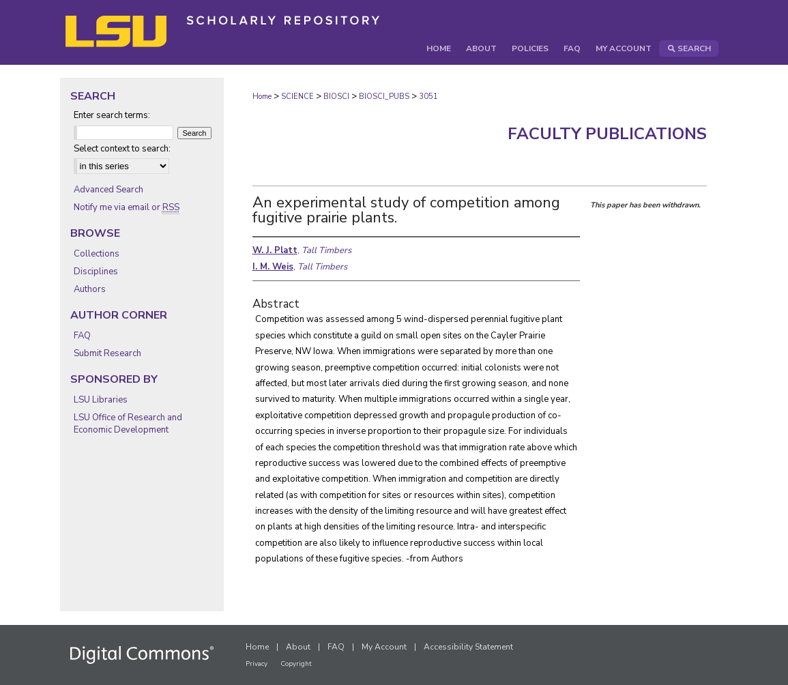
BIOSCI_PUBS (384, 96)
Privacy (256, 664)
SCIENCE (297, 96)
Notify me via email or (126, 207)
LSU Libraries (101, 400)
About (298, 646)
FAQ (82, 336)
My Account (384, 646)
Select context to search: (122, 149)
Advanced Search (108, 190)
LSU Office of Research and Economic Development (128, 423)
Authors (90, 289)
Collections (96, 254)
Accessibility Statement (468, 646)
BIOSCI (336, 96)
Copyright (296, 664)
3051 (428, 96)
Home (262, 96)
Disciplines (96, 271)
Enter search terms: (112, 115)
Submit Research (107, 353)
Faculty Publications (607, 134)
